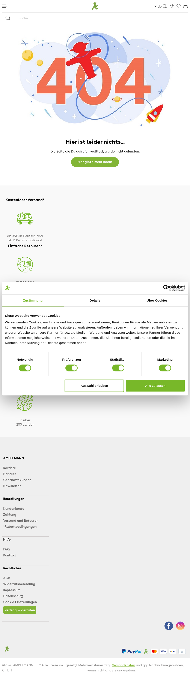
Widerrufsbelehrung (19, 584)
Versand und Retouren (20, 520)
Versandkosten (123, 665)
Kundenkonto (13, 508)
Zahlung (9, 514)
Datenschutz (13, 596)
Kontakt (9, 555)
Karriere (9, 468)
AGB (6, 578)
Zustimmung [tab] (33, 300)
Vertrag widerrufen (20, 610)
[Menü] (4, 6)
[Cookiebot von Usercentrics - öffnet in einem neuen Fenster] (166, 288)
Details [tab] (95, 300)
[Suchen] (9, 18)
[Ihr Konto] (171, 6)
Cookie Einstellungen (20, 602)
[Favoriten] (178, 6)
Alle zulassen (155, 385)
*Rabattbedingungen (20, 526)
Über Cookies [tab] (157, 300)
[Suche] (102, 18)
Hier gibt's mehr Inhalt (95, 162)
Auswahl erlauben (94, 385)
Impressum (11, 590)
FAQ (6, 549)
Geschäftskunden (17, 480)
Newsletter (12, 486)
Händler (9, 474)
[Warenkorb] (185, 6)
